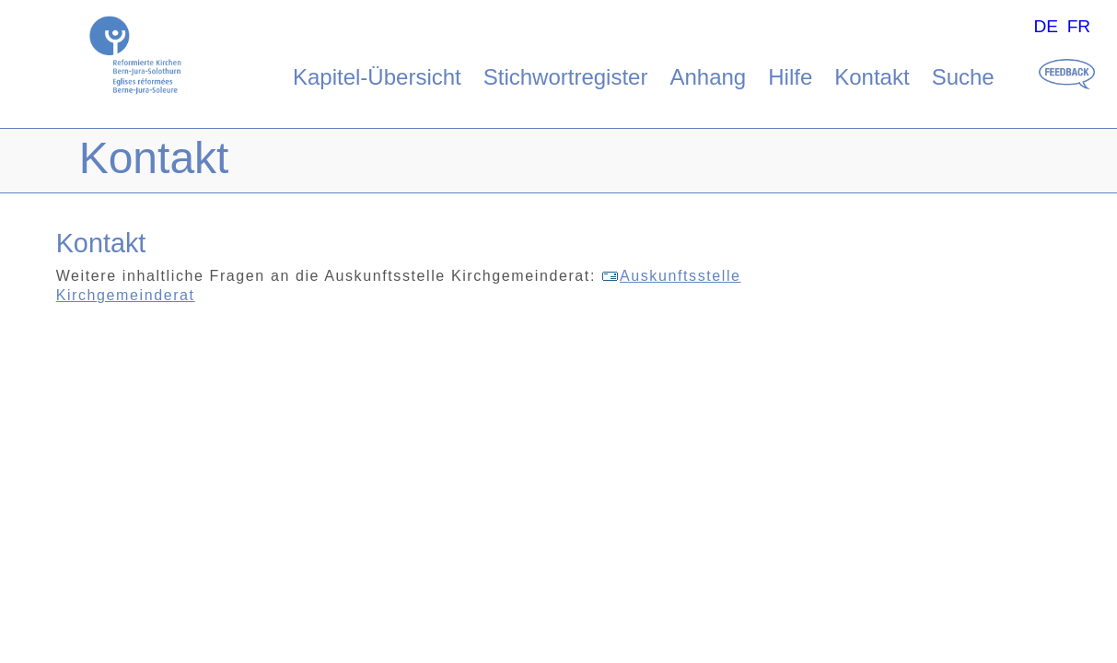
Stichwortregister (565, 76)
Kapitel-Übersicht (377, 76)
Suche (963, 76)
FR (1079, 26)
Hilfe (790, 76)
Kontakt (871, 76)
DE (1045, 26)
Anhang (707, 76)
